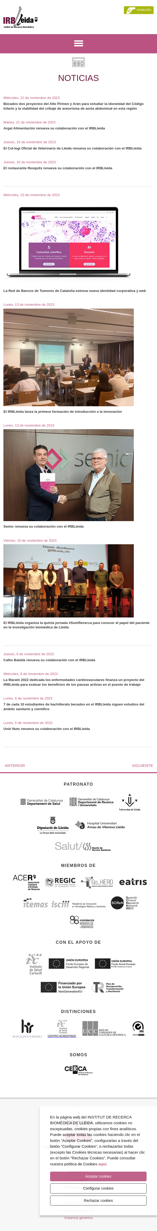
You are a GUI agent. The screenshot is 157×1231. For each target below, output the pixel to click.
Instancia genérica (78, 1218)
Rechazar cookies (98, 1200)
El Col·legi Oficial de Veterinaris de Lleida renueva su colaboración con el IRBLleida (72, 148)
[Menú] (78, 44)
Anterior (15, 765)
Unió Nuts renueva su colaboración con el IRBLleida (46, 729)
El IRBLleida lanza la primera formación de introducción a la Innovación (62, 412)
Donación (144, 10)
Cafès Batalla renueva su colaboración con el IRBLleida (49, 660)
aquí (102, 1164)
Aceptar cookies (98, 1176)
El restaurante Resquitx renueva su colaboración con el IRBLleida (57, 168)
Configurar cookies (98, 1188)
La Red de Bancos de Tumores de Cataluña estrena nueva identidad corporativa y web (74, 291)
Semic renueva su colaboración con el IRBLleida (43, 526)
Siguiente (142, 765)
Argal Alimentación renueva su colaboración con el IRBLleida (54, 128)
